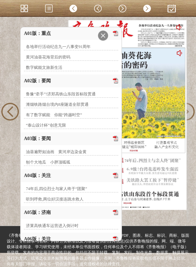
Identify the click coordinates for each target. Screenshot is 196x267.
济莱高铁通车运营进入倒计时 (52, 225)
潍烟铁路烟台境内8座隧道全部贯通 (57, 104)
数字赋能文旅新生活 (44, 67)
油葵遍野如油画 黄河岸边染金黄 (56, 151)
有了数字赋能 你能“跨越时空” (54, 115)
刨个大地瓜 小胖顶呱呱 (48, 162)
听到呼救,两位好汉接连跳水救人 (55, 199)
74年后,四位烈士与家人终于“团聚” (56, 188)
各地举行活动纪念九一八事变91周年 (58, 46)
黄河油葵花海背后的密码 (48, 57)
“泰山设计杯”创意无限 (46, 125)
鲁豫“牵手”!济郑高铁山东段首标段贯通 (61, 94)
